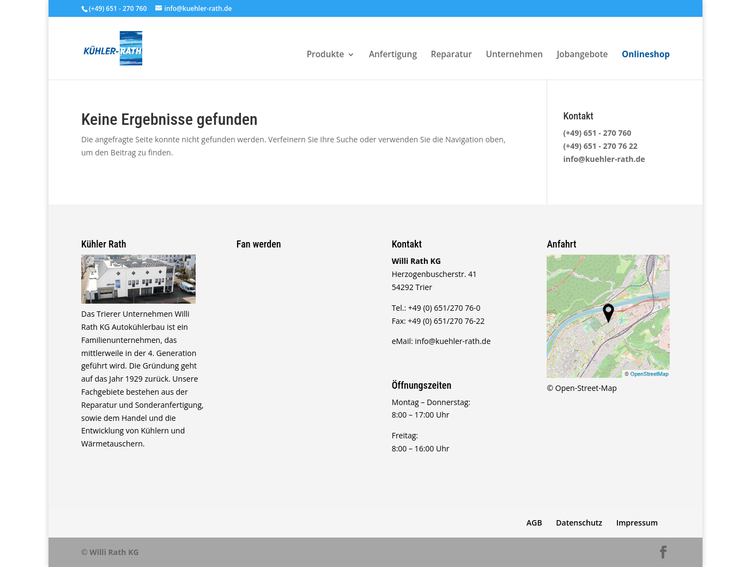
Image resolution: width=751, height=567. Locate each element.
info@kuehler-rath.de (604, 159)
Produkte (325, 55)
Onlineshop (646, 55)
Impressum (637, 522)
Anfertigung (393, 55)
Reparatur (451, 55)
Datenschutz (579, 522)
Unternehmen (514, 55)
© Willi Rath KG (110, 552)
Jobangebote (582, 55)
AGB (534, 522)
